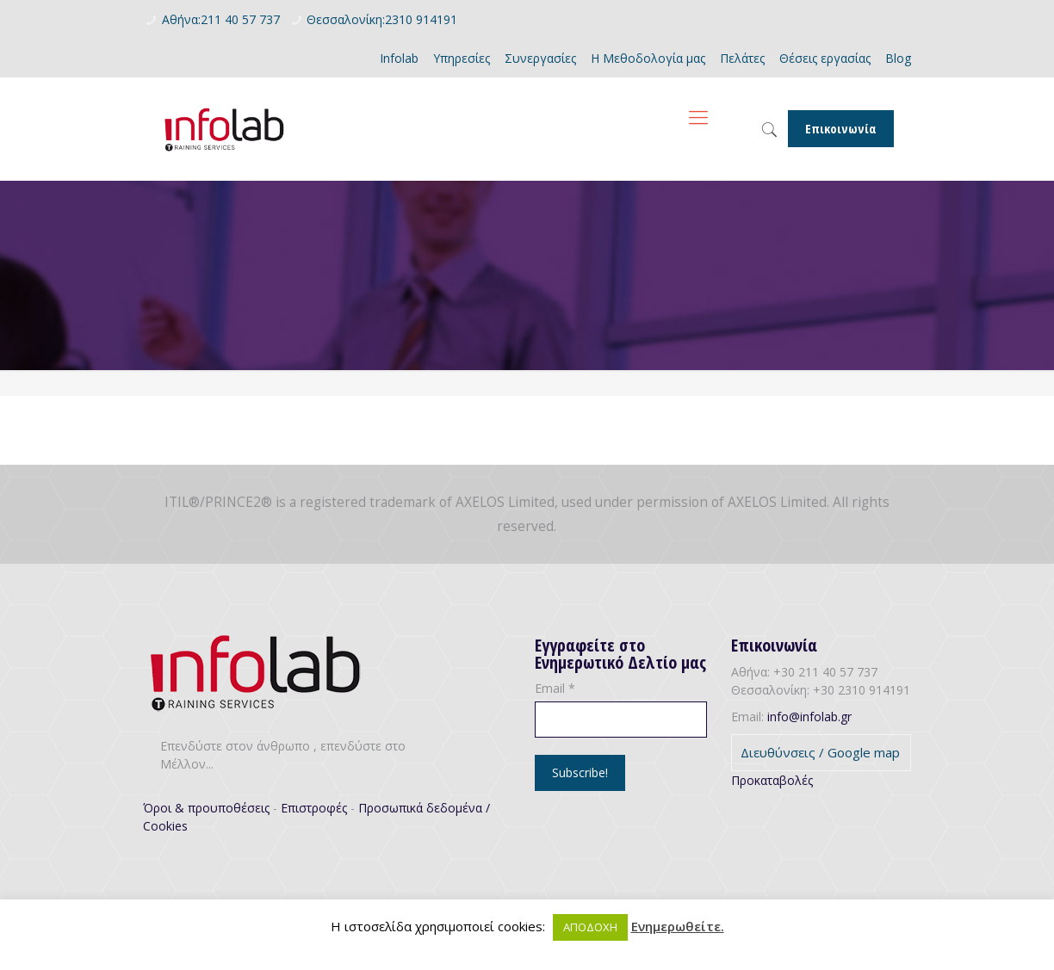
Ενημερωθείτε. (677, 926)
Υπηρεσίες (461, 58)
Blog (898, 58)
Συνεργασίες (540, 58)
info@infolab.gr (809, 716)
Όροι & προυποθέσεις (206, 808)
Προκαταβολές (772, 780)
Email (555, 688)
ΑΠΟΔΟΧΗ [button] (590, 927)
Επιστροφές (314, 808)
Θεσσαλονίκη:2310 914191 (382, 19)
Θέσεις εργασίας (825, 58)
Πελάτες (742, 58)
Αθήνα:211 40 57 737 (221, 19)
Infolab (399, 58)
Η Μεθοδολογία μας (648, 58)
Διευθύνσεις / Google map (820, 752)
